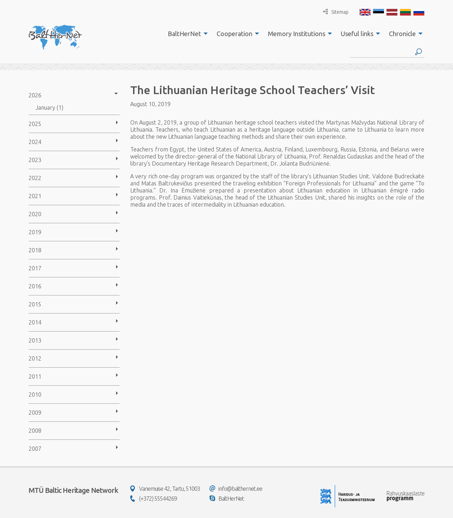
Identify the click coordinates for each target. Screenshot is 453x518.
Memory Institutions (296, 33)
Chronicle (402, 33)
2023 (35, 160)
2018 (35, 250)
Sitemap (336, 12)
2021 (35, 196)
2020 (35, 214)
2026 (35, 95)
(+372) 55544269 (153, 498)
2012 (35, 358)
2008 (35, 430)
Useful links (357, 33)
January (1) (49, 107)
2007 (35, 448)
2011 (35, 376)
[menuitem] (186, 34)
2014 (35, 322)
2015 (35, 304)
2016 (35, 286)
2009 (35, 412)
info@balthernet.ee (236, 488)
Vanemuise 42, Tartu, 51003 (165, 488)
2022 (35, 178)
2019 (35, 232)
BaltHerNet (184, 33)
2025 (35, 124)
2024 (35, 142)
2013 (35, 340)
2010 (35, 394)
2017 (35, 268)
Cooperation (234, 33)
